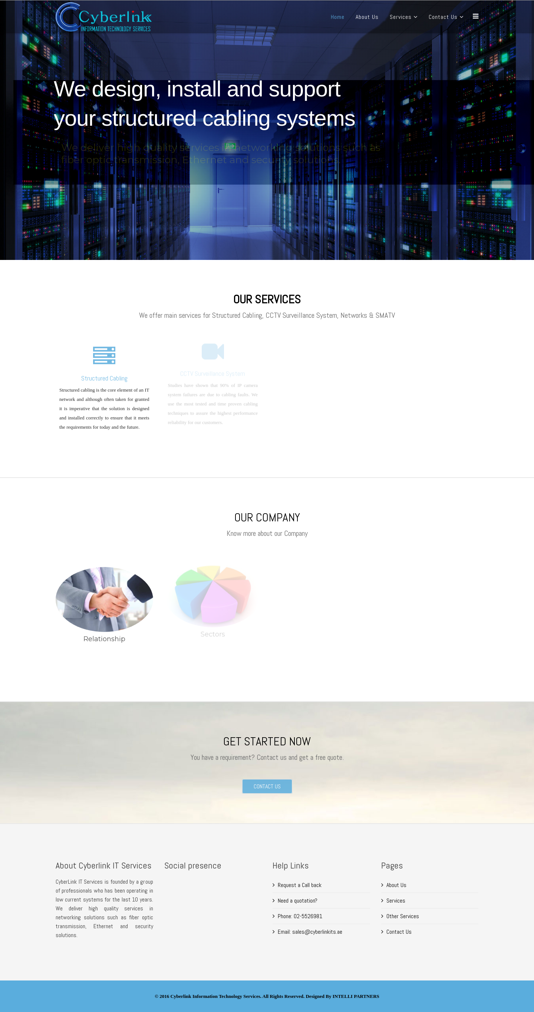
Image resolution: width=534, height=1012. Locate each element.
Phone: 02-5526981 (300, 916)
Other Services (402, 916)
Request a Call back (300, 885)
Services (401, 17)
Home (338, 17)
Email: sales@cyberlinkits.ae (310, 932)
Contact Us (443, 17)
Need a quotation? (297, 900)
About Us (367, 17)
